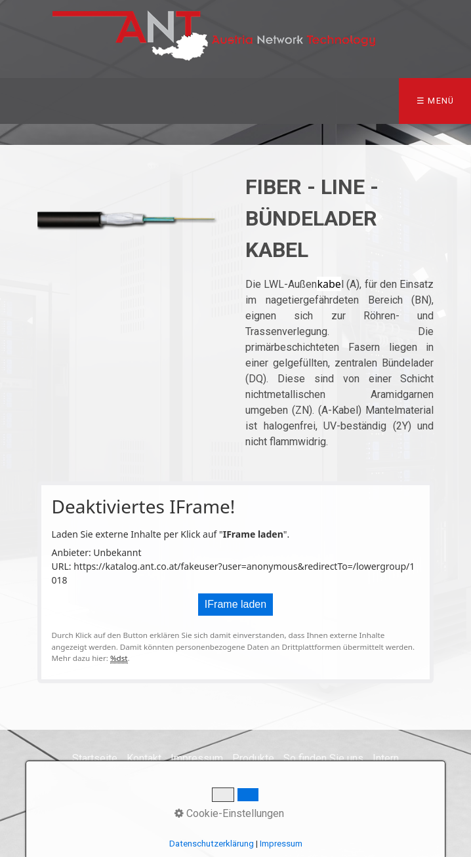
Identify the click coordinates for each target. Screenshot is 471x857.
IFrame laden (235, 604)
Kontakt (144, 758)
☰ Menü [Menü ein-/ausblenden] (436, 101)
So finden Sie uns (323, 758)
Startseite (94, 758)
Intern (386, 758)
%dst (119, 658)
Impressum (197, 758)
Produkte (253, 758)
